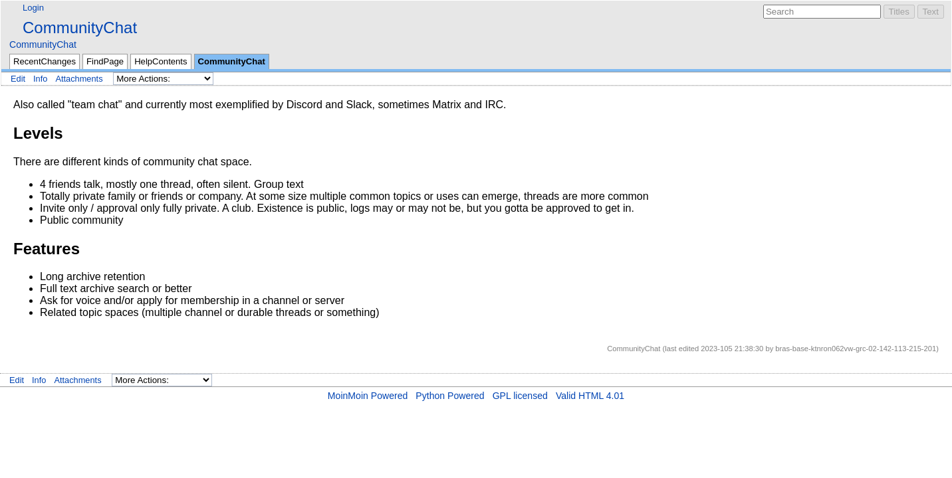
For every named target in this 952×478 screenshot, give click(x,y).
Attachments (78, 79)
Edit (18, 79)
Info (40, 79)
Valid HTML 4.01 (590, 395)
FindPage (105, 61)
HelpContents (160, 61)
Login (33, 8)
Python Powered (450, 395)
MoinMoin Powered (368, 395)
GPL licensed (520, 395)
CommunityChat (80, 28)
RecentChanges (44, 61)
